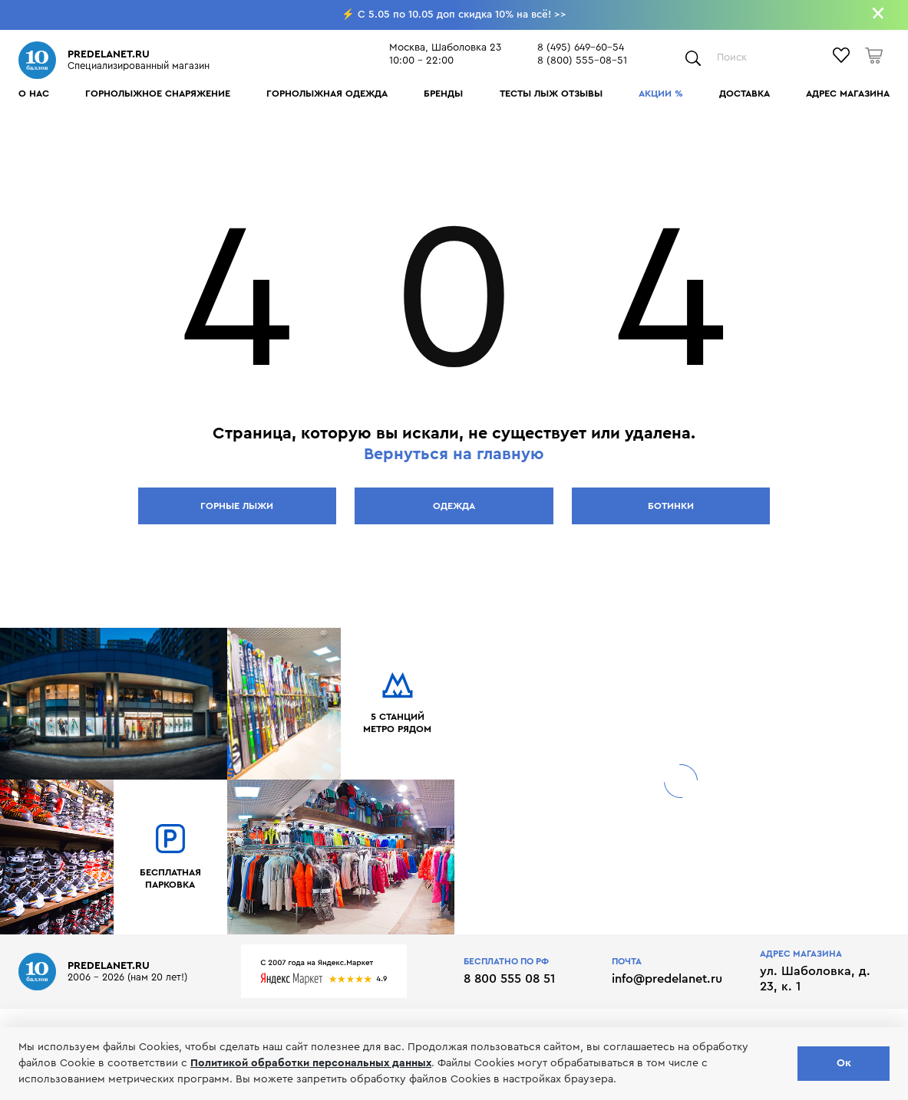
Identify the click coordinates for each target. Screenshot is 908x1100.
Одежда (454, 506)
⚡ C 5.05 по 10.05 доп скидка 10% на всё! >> (454, 14)
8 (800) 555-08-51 (582, 60)
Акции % (661, 93)
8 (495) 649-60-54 (580, 47)
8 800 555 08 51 (509, 979)
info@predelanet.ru (667, 979)
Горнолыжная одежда (327, 93)
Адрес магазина (848, 93)
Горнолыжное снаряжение (157, 93)
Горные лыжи (236, 506)
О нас (33, 93)
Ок (844, 1063)
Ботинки (671, 506)
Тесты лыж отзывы (551, 93)
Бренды (443, 93)
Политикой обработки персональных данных (310, 1063)
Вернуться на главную (454, 454)
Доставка (744, 93)
